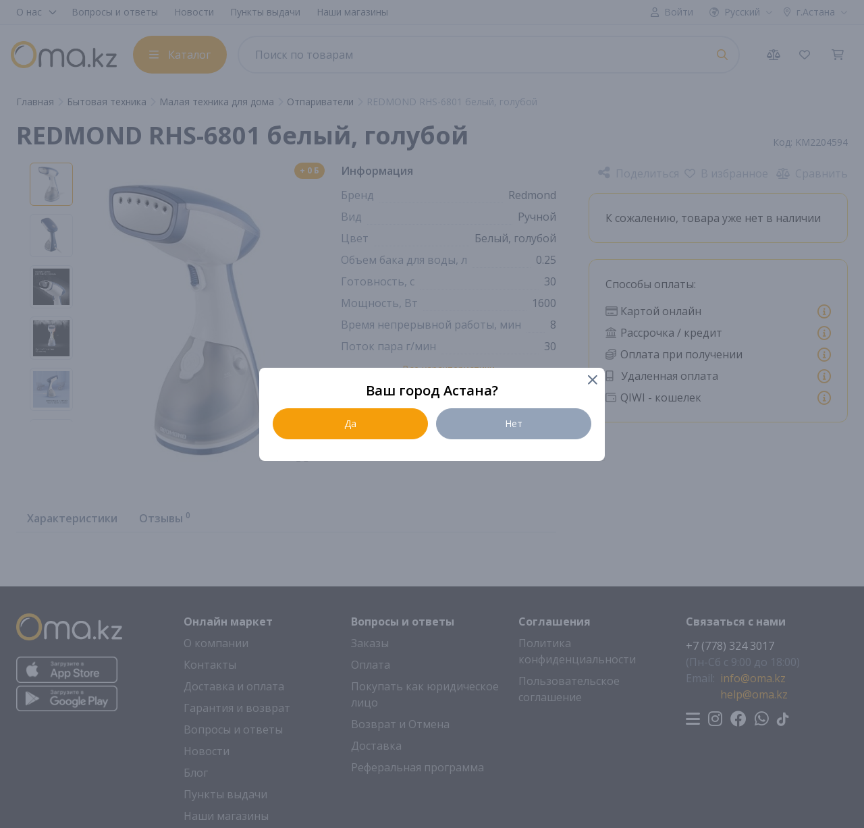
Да (350, 423)
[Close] (591, 380)
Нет (513, 423)
